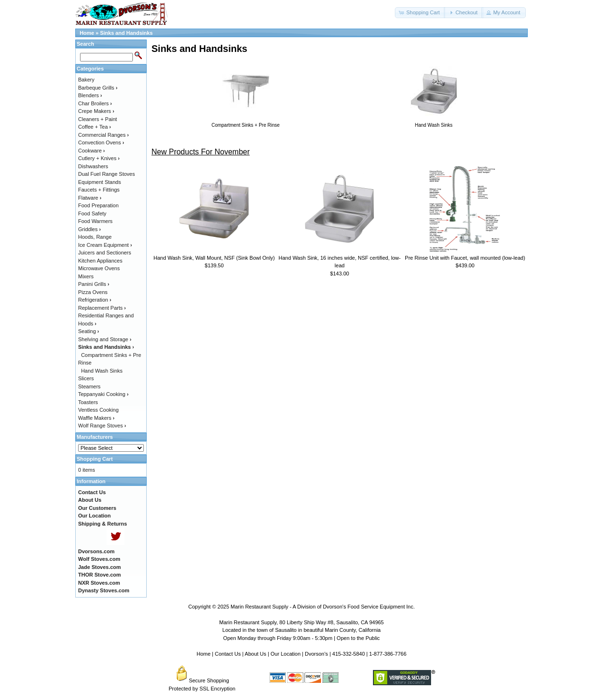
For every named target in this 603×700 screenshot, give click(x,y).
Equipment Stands (99, 182)
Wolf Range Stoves (102, 425)
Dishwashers (93, 166)
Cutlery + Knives (99, 158)
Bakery (86, 79)
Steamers (89, 386)
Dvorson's (316, 654)
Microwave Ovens (99, 268)
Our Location (286, 654)
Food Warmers (95, 221)
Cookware (91, 150)
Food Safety (92, 213)
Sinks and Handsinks (126, 33)
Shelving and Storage (104, 339)
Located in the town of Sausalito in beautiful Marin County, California (301, 630)
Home (87, 33)
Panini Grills (93, 284)
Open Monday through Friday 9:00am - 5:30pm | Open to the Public (301, 638)
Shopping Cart (95, 459)
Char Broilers (95, 103)
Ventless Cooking (98, 410)
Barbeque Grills (98, 88)
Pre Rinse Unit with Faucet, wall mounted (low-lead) (465, 258)
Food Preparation (98, 205)
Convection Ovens (101, 142)
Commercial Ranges (103, 135)
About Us (255, 654)
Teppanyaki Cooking (103, 394)
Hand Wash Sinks (101, 371)
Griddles (89, 229)
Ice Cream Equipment (105, 245)
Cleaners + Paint (97, 119)
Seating (88, 331)
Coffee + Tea (94, 127)
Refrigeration (94, 300)
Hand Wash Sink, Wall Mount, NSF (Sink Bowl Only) (214, 258)
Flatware (89, 198)
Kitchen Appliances (100, 261)
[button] (420, 12)
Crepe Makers (96, 111)
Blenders (90, 95)
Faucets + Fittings (99, 190)
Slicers (86, 378)
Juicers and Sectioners (104, 252)
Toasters (88, 402)
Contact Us (228, 654)
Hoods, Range (94, 237)
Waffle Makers (96, 418)
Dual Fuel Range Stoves (106, 174)
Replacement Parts (102, 308)
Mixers (85, 276)
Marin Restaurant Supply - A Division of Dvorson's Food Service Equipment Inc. (323, 606)
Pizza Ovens (93, 292)
